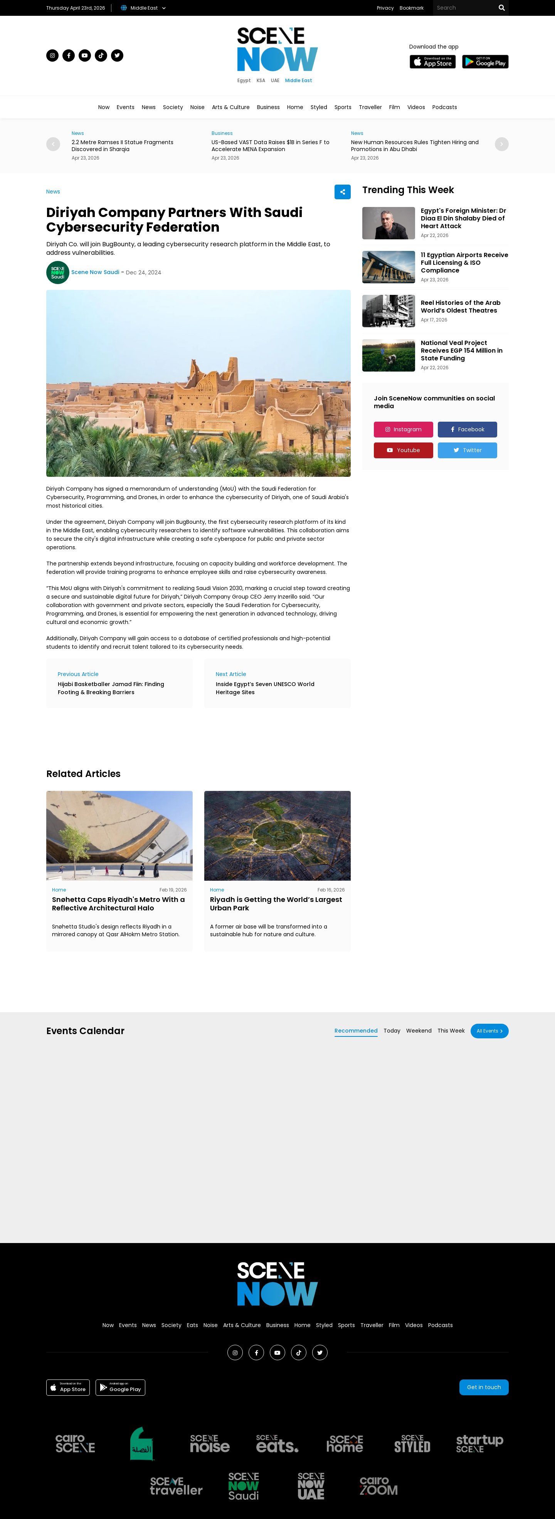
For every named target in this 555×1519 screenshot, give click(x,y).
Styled (319, 107)
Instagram (408, 429)
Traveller (370, 107)
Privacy (385, 8)
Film (394, 107)
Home (295, 107)
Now (103, 107)
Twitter (472, 450)
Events (126, 107)
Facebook (471, 429)
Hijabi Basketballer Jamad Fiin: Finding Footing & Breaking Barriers (111, 688)
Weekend (419, 1031)
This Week (451, 1031)
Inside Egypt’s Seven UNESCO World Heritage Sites (265, 688)
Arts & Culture (231, 107)
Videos (416, 107)
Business (268, 107)
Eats (192, 1325)
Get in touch (484, 1387)
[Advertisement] (186, 737)
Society (173, 107)
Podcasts (444, 107)
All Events (487, 1031)
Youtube (408, 450)
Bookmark (412, 8)
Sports (343, 107)
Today (391, 1031)
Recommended (356, 1031)
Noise (197, 107)
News (149, 107)
